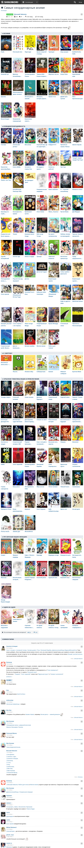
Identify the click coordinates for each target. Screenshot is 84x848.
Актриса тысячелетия (57, 674)
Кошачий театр (32, 672)
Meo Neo (8, 710)
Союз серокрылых (52, 670)
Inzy (7, 690)
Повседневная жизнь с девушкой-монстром (18, 725)
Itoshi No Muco (21, 694)
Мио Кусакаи (10, 721)
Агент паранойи (25, 674)
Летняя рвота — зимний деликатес (50, 714)
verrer (8, 812)
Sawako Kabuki (30, 714)
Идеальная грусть (43, 674)
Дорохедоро (9, 816)
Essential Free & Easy (29, 293)
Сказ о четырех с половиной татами (16, 650)
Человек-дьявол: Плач (33, 650)
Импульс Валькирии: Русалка (14, 727)
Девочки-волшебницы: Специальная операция (19, 792)
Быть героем (10, 823)
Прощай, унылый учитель (75, 654)
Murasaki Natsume (20, 14)
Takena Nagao (31, 809)
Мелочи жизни (34, 784)
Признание (29, 807)
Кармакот (9, 795)
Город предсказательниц (13, 747)
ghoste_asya (10, 834)
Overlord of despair (12, 646)
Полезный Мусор (11, 733)
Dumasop (9, 662)
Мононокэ (9, 847)
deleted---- (9, 803)
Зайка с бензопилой (19, 807)
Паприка (17, 674)
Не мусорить (10, 807)
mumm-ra (9, 843)
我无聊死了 (9, 680)
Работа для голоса (23, 784)
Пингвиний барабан (46, 650)
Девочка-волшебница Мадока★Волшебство (64, 650)
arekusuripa (9, 700)
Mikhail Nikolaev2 (11, 827)
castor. (8, 820)
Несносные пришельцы (13, 704)
